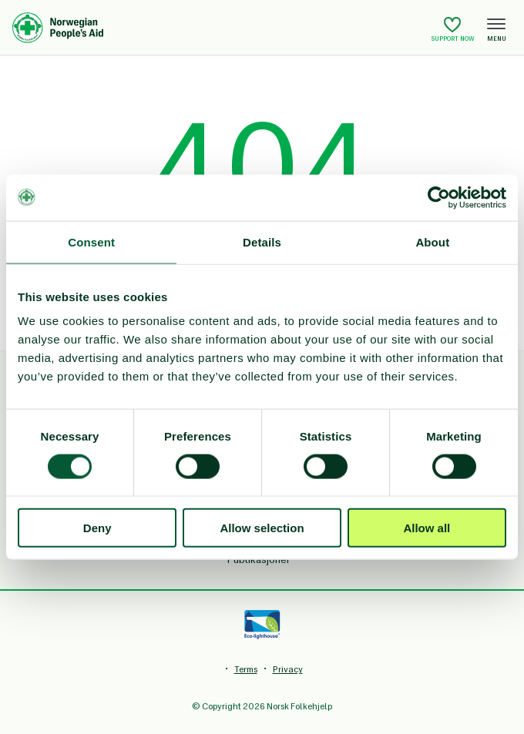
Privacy (288, 669)
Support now (453, 28)
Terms (245, 669)
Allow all (426, 528)
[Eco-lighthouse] (262, 624)
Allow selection (262, 528)
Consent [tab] (91, 241)
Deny (97, 528)
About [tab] (432, 241)
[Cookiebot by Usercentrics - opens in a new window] (438, 197)
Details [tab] (262, 241)
